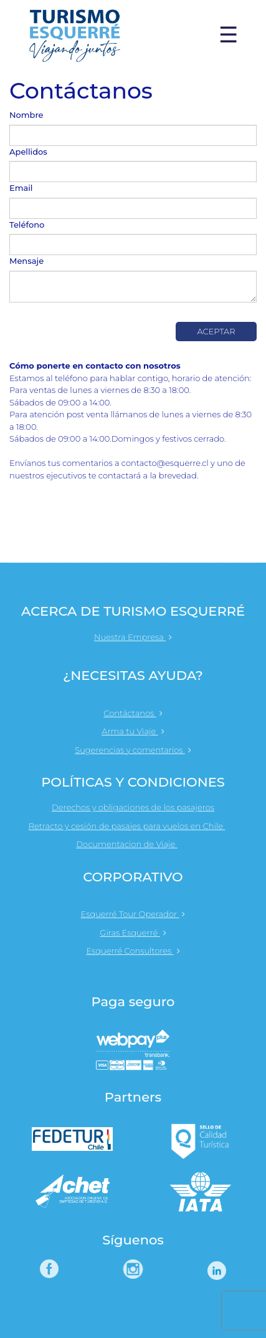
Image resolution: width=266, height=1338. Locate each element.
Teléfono (26, 225)
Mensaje (26, 261)
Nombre (26, 115)
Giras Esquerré (133, 933)
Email (20, 188)
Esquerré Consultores (132, 951)
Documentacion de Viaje (132, 844)
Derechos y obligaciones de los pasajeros (133, 807)
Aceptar (216, 331)
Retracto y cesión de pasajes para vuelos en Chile (133, 826)
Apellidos (28, 152)
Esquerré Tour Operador (133, 914)
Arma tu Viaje (133, 731)
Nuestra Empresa (133, 637)
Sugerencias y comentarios (133, 750)
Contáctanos (132, 713)
